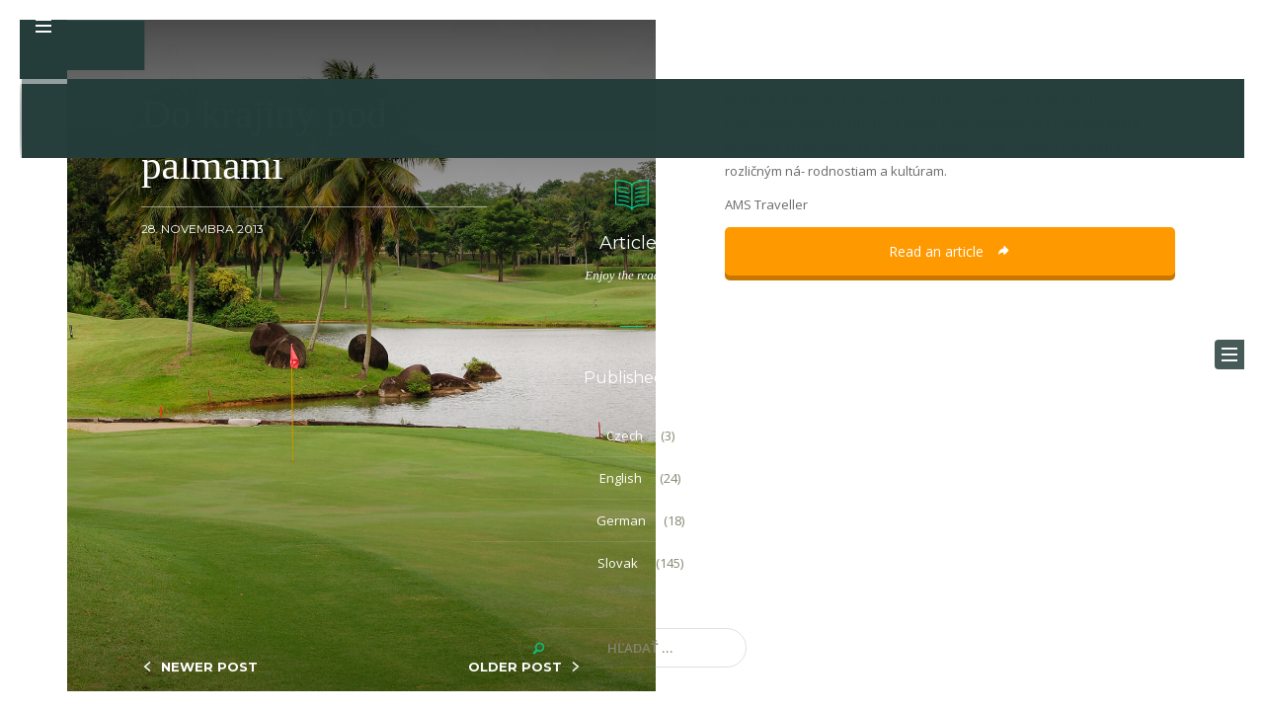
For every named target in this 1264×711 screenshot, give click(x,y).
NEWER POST (209, 666)
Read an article (950, 251)
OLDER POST (515, 666)
